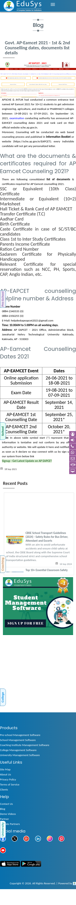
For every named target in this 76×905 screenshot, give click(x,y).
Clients (4, 789)
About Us (5, 774)
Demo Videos (8, 814)
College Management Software (18, 750)
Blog (2, 809)
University (2, 829)
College (2, 697)
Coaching (2, 564)
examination (17, 118)
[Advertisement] (36, 675)
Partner (4, 819)
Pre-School (2, 299)
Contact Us (6, 804)
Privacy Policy (8, 779)
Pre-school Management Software (20, 735)
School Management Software (18, 740)
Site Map (5, 769)
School (2, 431)
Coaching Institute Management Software (24, 745)
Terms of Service (9, 784)
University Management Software (20, 755)
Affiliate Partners (10, 824)
